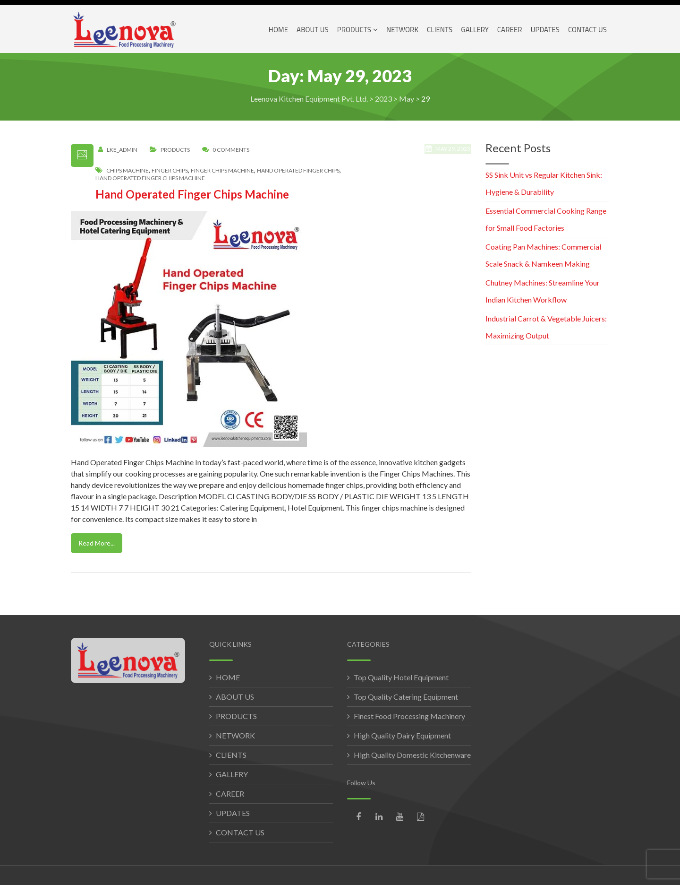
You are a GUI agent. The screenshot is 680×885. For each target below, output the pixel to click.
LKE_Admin (122, 150)
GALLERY (232, 774)
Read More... (96, 543)
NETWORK (235, 735)
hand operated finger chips (298, 171)
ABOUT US (235, 696)
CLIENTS (231, 754)
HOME (228, 677)
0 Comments (230, 150)
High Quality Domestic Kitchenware (412, 754)
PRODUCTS (236, 715)
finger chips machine (222, 171)
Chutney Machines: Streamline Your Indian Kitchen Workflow (542, 291)
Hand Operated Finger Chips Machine (192, 194)
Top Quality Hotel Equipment (401, 677)
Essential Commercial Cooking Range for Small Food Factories (545, 219)
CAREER (230, 793)
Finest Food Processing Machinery (409, 715)
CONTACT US (240, 832)
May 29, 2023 (449, 153)
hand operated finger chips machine (150, 178)
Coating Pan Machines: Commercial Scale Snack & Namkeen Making (543, 255)
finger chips (170, 171)
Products (175, 150)
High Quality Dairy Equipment (402, 735)
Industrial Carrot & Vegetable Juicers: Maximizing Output (546, 327)
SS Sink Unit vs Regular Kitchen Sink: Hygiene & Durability (543, 183)
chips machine (127, 171)
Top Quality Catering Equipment (406, 696)
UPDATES (233, 812)
